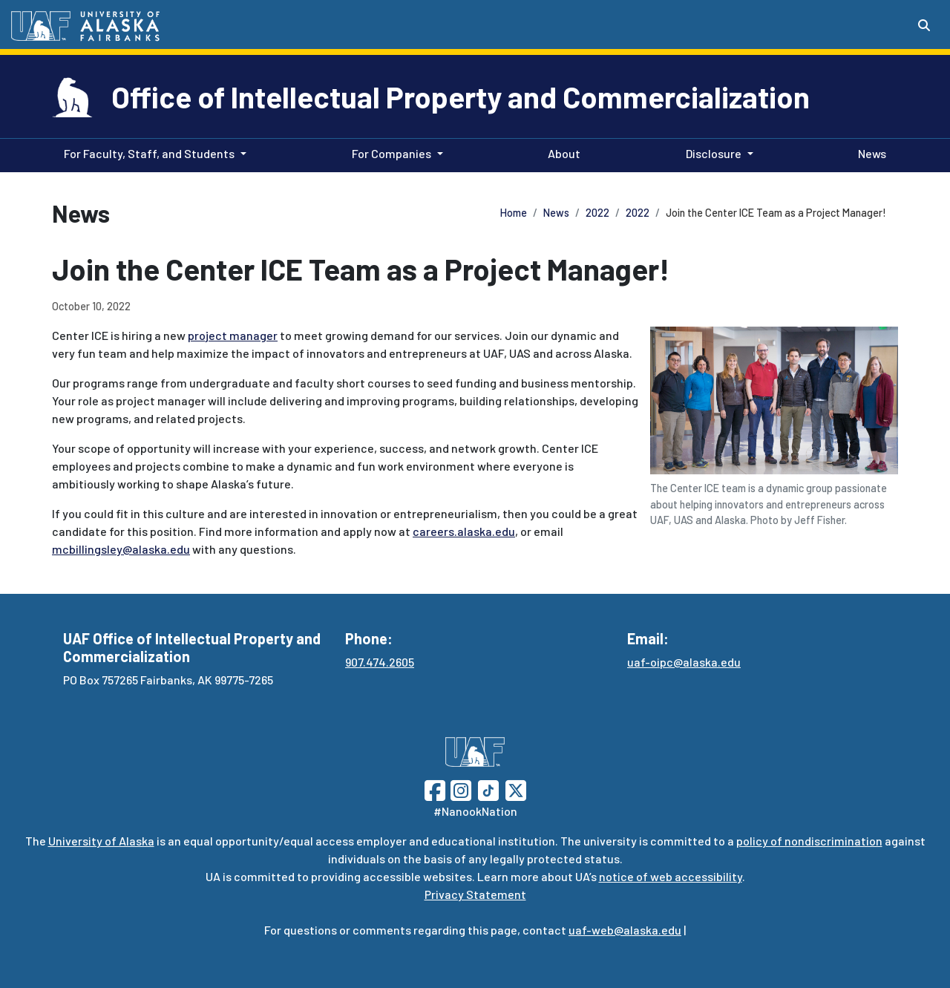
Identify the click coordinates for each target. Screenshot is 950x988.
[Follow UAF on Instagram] (459, 789)
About (561, 152)
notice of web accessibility (670, 876)
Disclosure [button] (713, 153)
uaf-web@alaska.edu (625, 930)
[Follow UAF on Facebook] (435, 789)
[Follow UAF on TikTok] (488, 789)
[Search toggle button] (924, 25)
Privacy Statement (475, 894)
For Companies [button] (391, 153)
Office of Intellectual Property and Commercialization (460, 96)
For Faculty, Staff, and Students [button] (149, 153)
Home (513, 212)
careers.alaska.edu (464, 531)
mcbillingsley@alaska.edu (121, 549)
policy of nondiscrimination (809, 841)
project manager (233, 335)
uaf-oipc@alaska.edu (684, 662)
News (869, 152)
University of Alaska (101, 841)
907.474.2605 (379, 662)
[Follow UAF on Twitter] (515, 789)
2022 (597, 212)
